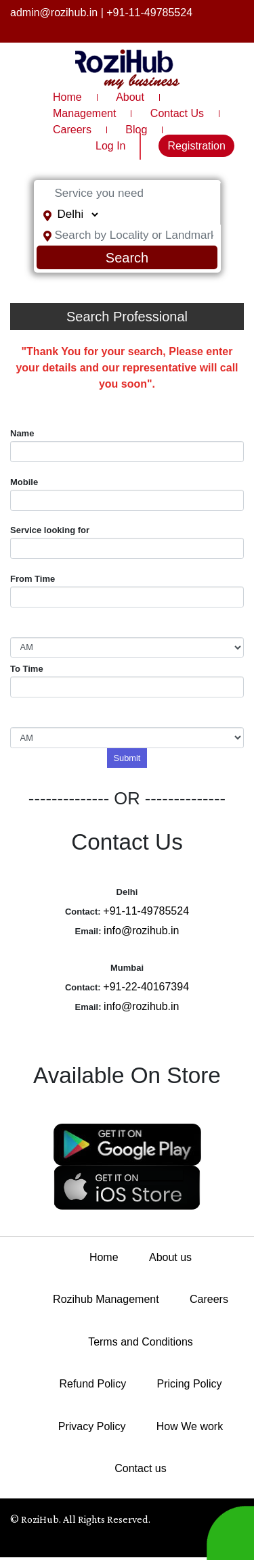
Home (67, 97)
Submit (127, 758)
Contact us (140, 1468)
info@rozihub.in (141, 930)
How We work (189, 1426)
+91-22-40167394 (146, 986)
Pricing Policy (189, 1384)
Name (22, 433)
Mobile (24, 482)
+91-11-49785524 (149, 12)
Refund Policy (92, 1384)
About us (170, 1257)
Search (127, 257)
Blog (136, 129)
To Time (26, 669)
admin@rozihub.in (54, 12)
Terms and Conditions (140, 1342)
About (130, 97)
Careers (72, 129)
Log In (110, 146)
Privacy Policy (92, 1426)
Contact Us (177, 113)
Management (84, 113)
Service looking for (49, 530)
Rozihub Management (106, 1299)
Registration (196, 146)
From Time (32, 579)
